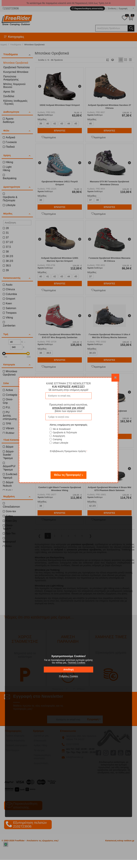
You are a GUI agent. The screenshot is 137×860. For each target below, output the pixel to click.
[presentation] (68, 459)
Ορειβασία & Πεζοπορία (65, 432)
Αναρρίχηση (59, 436)
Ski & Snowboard (61, 429)
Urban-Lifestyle (60, 442)
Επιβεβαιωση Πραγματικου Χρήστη (68, 451)
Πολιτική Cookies (76, 662)
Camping (57, 439)
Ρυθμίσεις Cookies (68, 676)
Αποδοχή (68, 669)
